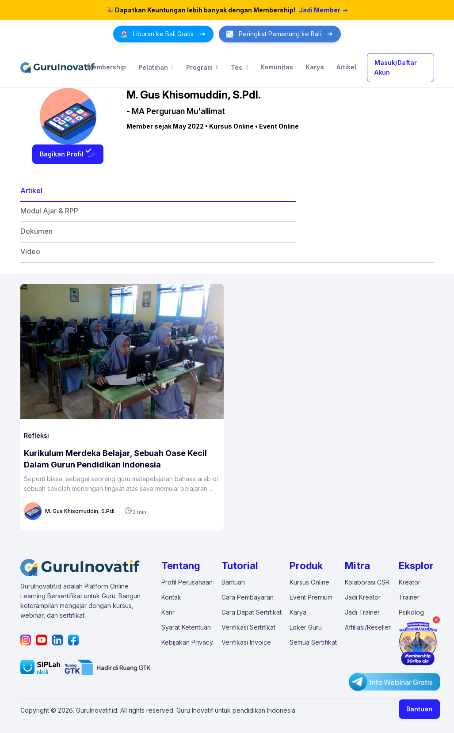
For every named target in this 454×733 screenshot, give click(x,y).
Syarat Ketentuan (186, 627)
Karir (168, 612)
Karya (314, 67)
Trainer (409, 597)
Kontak (171, 597)
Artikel (346, 67)
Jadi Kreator (363, 597)
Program (202, 67)
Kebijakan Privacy (187, 642)
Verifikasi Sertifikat (248, 627)
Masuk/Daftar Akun (395, 67)
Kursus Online (309, 582)
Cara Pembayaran (247, 597)
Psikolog (411, 612)
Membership (106, 67)
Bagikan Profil (68, 154)
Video (30, 251)
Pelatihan (156, 67)
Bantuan (419, 709)
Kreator (409, 582)
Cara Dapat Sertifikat (251, 612)
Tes (239, 67)
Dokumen (36, 231)
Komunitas (276, 67)
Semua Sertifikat (313, 642)
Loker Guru (306, 627)
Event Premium (311, 597)
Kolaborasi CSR (367, 582)
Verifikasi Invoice (246, 642)
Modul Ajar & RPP (49, 210)
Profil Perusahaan (187, 582)
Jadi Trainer (362, 612)
